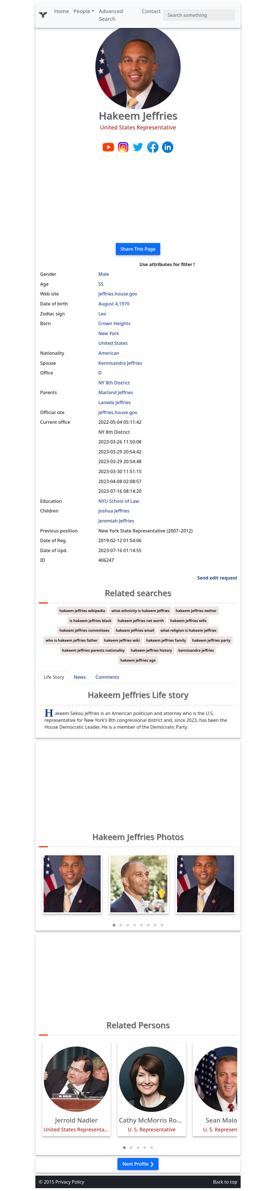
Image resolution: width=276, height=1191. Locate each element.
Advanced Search (111, 15)
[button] (114, 925)
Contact (151, 11)
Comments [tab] (107, 677)
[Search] (199, 15)
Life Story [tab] (54, 677)
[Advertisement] (138, 198)
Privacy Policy (69, 1182)
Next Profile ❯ (137, 1164)
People (82, 11)
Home (61, 11)
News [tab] (80, 677)
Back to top (225, 1182)
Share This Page (138, 249)
